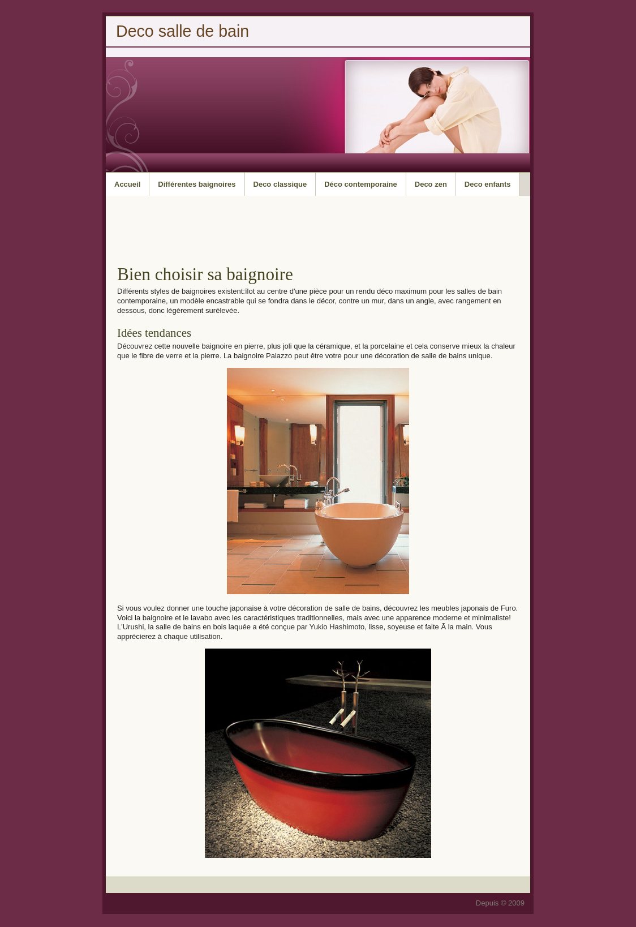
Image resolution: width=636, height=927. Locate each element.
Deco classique (280, 184)
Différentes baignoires (196, 184)
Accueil (127, 184)
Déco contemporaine (360, 184)
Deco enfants (488, 184)
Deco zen (431, 184)
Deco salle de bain (182, 31)
